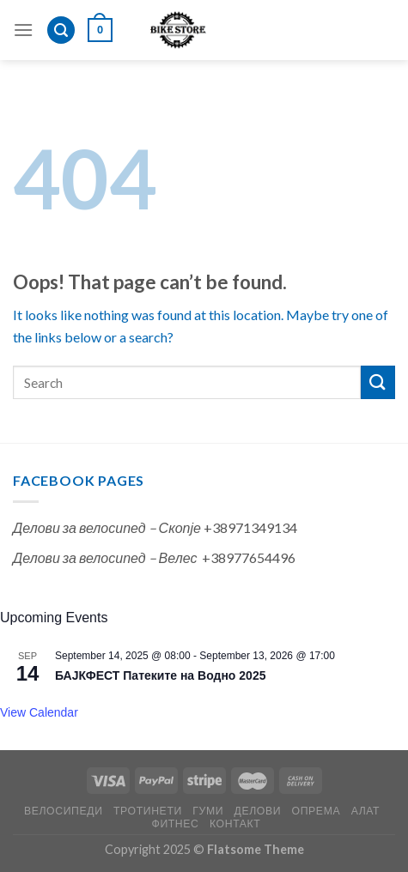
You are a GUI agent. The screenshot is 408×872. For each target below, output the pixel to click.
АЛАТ (366, 810)
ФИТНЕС (174, 823)
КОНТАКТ (235, 823)
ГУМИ (207, 810)
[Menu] (23, 30)
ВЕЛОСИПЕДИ (63, 810)
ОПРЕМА (316, 810)
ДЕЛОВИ (258, 810)
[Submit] (378, 382)
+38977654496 (248, 557)
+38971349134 (250, 527)
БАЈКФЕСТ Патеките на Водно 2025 (160, 675)
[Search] (61, 30)
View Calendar (39, 712)
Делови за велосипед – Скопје (107, 527)
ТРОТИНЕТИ (147, 810)
